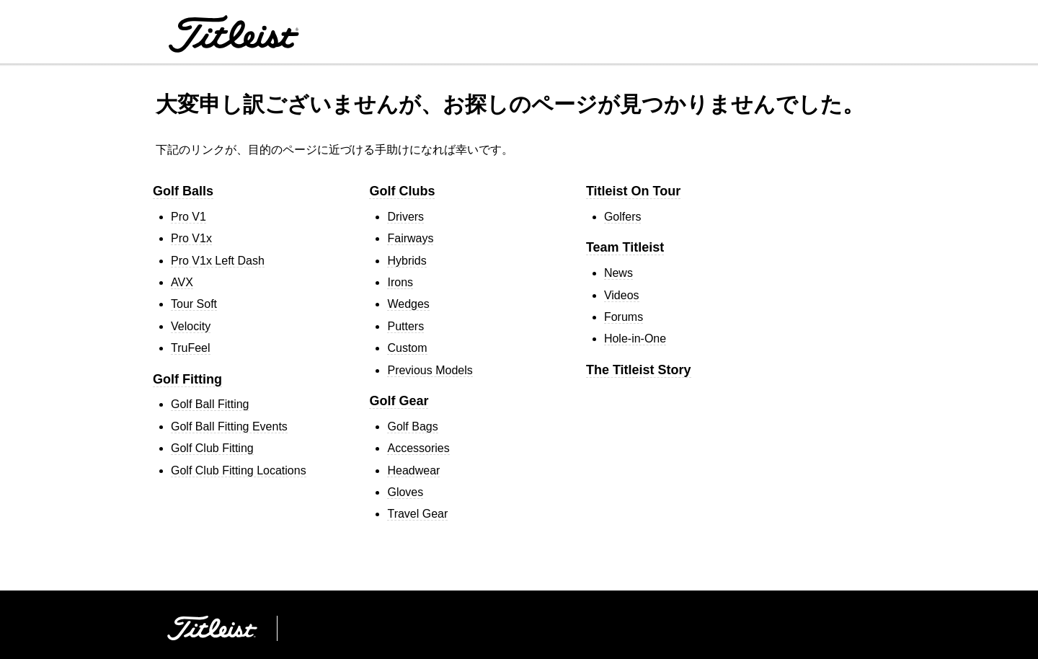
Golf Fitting (187, 379)
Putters (405, 326)
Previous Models (429, 370)
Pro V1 (188, 217)
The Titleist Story (638, 370)
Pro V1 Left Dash (218, 261)
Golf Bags (412, 426)
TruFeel (190, 348)
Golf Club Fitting (212, 448)
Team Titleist (625, 247)
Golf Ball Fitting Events (229, 426)
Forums (623, 317)
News (618, 273)
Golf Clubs (402, 191)
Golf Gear (398, 401)
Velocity (190, 326)
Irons (400, 282)
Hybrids (406, 261)
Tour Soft (194, 304)
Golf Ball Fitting (210, 404)
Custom (407, 348)
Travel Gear (417, 514)
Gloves (405, 492)
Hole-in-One (635, 338)
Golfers (623, 217)
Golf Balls (183, 191)
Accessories (418, 448)
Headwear (413, 470)
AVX (182, 282)
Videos (621, 295)
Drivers (405, 217)
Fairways (410, 238)
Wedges (408, 304)
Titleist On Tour (633, 191)
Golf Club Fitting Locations (238, 470)
